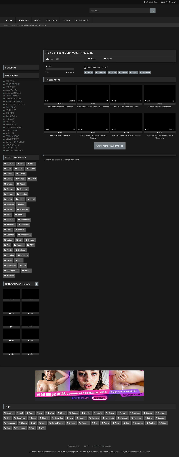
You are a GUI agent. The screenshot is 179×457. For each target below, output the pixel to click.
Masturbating (25, 235)
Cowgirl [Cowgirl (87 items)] (123, 413)
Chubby (10, 184)
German (10, 209)
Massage (10, 235)
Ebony (20, 199)
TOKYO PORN (10, 130)
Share (108, 59)
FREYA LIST (9, 87)
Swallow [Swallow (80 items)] (152, 423)
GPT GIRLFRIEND (82, 20)
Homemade (25, 220)
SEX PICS (66, 20)
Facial (32, 199)
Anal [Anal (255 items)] (21, 413)
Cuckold (10, 194)
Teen (20, 260)
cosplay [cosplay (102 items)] (99, 413)
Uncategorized (12, 271)
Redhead (21, 250)
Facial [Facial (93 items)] (33, 418)
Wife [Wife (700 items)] (42, 428)
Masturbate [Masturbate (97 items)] (11, 423)
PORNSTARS (51, 20)
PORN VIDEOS (11, 136)
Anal (21, 164)
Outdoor (31, 240)
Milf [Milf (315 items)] (34, 423)
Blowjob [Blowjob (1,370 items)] (75, 413)
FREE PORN (10, 148)
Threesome (101, 73)
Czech (9, 199)
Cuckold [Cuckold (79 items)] (149, 413)
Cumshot (23, 194)
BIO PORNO (10, 107)
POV (31, 245)
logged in (58, 160)
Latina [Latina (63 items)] (149, 418)
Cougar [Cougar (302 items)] (111, 413)
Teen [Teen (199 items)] (8, 428)
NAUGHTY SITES (12, 99)
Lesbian (14, 25)
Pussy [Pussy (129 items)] (117, 423)
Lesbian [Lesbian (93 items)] (161, 418)
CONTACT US (74, 446)
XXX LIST (8, 133)
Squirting (10, 255)
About (92, 59)
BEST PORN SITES (13, 151)
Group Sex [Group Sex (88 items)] (58, 418)
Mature (9, 240)
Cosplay (10, 189)
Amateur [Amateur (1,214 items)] (10, 413)
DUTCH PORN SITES (14, 142)
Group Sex (24, 209)
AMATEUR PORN (12, 93)
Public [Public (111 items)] (106, 423)
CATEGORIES (23, 20)
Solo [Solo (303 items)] (127, 423)
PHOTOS (37, 20)
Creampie (23, 189)
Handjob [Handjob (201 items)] (82, 418)
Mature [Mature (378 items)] (24, 423)
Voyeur (27, 271)
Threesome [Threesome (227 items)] (20, 428)
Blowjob (112, 73)
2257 (86, 446)
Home (6, 25)
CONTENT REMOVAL (101, 446)
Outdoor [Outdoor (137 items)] (72, 423)
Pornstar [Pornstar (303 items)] (85, 423)
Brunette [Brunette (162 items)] (87, 413)
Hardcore (123, 73)
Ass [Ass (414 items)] (40, 413)
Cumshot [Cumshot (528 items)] (161, 413)
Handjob (21, 214)
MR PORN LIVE (11, 96)
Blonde (9, 174)
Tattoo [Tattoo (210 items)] (163, 423)
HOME (10, 20)
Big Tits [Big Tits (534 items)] (51, 413)
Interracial (10, 225)
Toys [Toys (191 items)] (33, 428)
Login (163, 2)
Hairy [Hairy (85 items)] (71, 418)
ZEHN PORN (10, 116)
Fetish (22, 204)
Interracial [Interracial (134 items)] (124, 418)
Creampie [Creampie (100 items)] (136, 413)
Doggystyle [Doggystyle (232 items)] (21, 418)
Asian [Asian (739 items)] (31, 413)
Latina (9, 230)
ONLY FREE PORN (12, 127)
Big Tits (32, 169)
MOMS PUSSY (11, 139)
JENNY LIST (10, 110)
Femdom (10, 204)
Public (9, 250)
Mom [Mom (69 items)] (44, 423)
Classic (22, 184)
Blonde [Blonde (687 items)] (63, 413)
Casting (21, 179)
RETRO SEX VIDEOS (14, 104)
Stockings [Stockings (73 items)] (139, 423)
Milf (20, 240)
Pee (8, 245)
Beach (19, 169)
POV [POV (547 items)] (96, 423)
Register (172, 2)
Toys (24, 265)
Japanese (25, 225)
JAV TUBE (9, 122)
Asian (32, 164)
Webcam (10, 276)
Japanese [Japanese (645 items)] (137, 418)
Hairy (9, 214)
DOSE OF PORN (11, 84)
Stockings (24, 255)
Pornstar (20, 245)
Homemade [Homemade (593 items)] (109, 418)
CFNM (33, 179)
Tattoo (9, 260)
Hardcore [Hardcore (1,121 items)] (95, 418)
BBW (9, 169)
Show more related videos (109, 146)
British (9, 179)
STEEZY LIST (10, 125)
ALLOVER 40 (10, 90)
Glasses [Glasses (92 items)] (45, 418)
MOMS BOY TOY (12, 145)
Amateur (10, 164)
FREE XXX (9, 81)
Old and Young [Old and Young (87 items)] (57, 423)
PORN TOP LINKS (12, 101)
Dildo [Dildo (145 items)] (8, 418)
